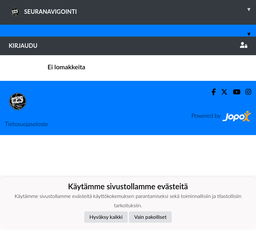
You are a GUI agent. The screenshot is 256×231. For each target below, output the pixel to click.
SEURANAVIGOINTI (132, 9)
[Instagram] (245, 92)
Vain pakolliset (150, 217)
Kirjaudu (128, 45)
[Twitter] (222, 92)
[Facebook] (211, 92)
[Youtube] (234, 92)
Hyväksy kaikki (106, 217)
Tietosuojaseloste (26, 123)
